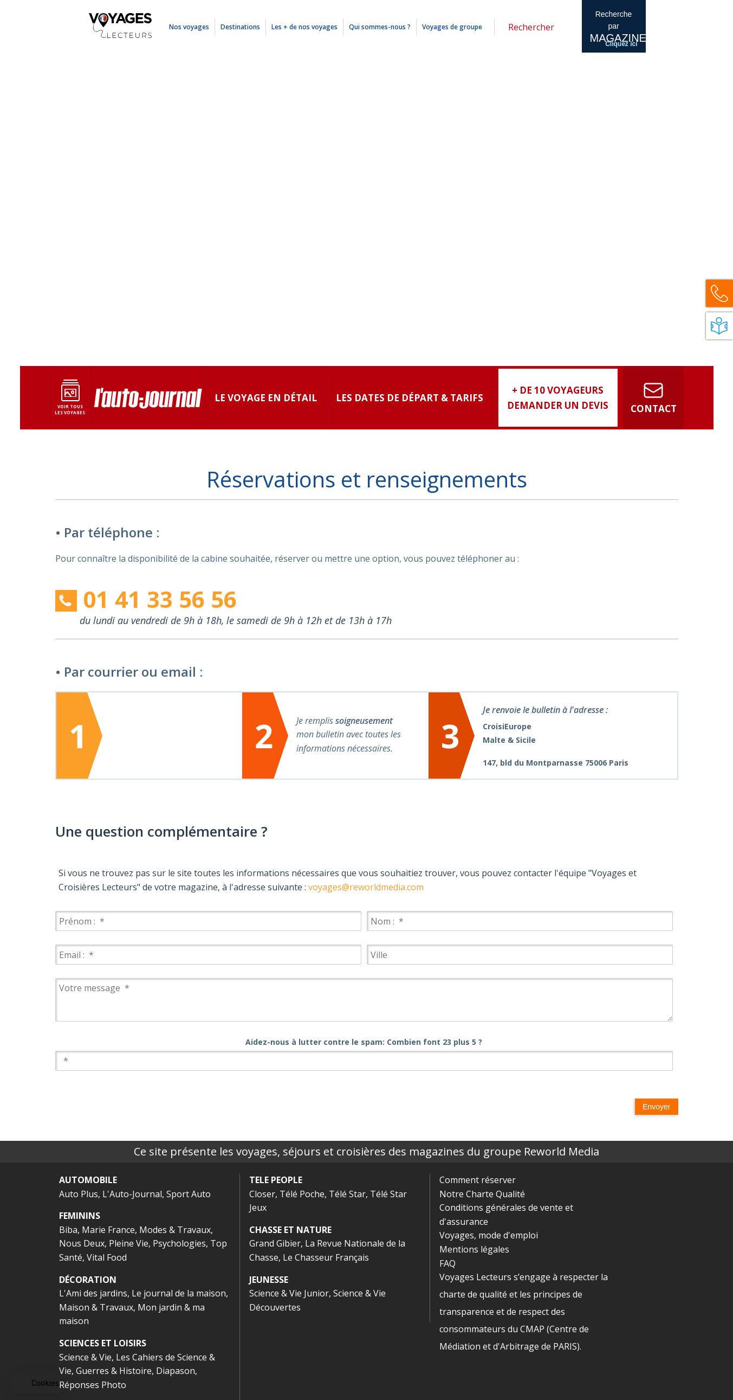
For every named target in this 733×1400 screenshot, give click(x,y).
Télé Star (347, 1194)
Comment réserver (477, 1180)
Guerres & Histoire (114, 1371)
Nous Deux (82, 1243)
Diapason (175, 1371)
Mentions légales (519, 7)
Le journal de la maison (179, 1293)
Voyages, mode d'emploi (488, 1235)
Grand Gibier (275, 1243)
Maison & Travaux (96, 1307)
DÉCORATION (87, 1280)
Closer (262, 1194)
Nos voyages (189, 26)
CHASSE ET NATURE (290, 1230)
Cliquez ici (621, 44)
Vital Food (107, 1257)
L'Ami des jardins (93, 1293)
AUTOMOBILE (88, 1180)
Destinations (240, 26)
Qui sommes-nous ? (380, 26)
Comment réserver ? (468, 7)
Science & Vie (85, 1357)
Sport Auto (188, 1194)
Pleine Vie (128, 1243)
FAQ (447, 1263)
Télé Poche (302, 1194)
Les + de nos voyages (304, 26)
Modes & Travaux (175, 1230)
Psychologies (179, 1243)
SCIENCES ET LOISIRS (102, 1343)
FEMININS (79, 1216)
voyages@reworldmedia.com (366, 887)
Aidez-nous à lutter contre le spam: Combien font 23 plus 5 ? (363, 1042)
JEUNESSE (268, 1280)
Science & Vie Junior (289, 1293)
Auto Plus (78, 1194)
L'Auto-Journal (132, 1194)
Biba (68, 1230)
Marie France (108, 1230)
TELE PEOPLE (275, 1180)
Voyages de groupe (452, 26)
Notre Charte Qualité (482, 1194)
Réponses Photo (92, 1385)
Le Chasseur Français (326, 1257)
